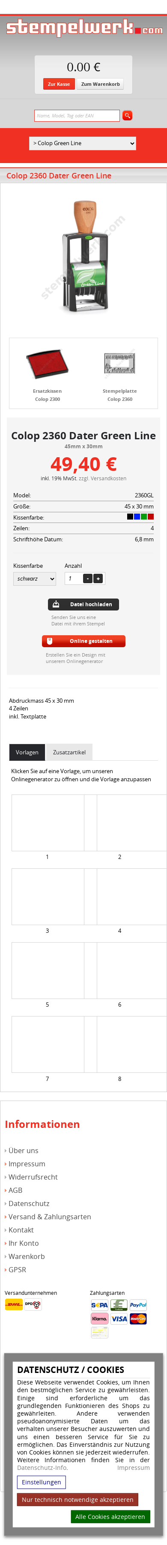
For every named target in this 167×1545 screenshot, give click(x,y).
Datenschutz (29, 1203)
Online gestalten (91, 641)
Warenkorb (27, 1256)
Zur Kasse (59, 84)
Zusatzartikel (69, 752)
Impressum (133, 1468)
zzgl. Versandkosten (102, 478)
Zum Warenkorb (100, 84)
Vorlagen (27, 752)
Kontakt (21, 1230)
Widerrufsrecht (33, 1177)
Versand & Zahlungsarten (50, 1216)
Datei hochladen (91, 604)
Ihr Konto (24, 1243)
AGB (15, 1190)
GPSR (17, 1269)
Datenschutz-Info (41, 1467)
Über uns (24, 1150)
